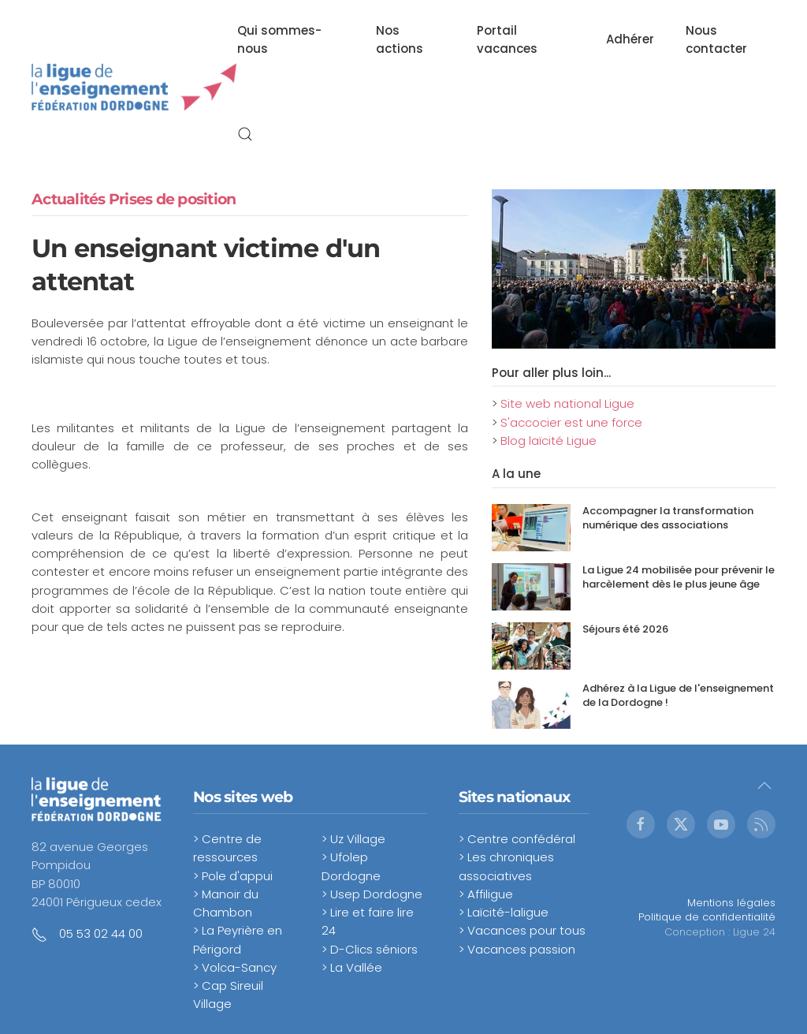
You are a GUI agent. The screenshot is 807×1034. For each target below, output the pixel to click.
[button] (245, 134)
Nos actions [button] (399, 39)
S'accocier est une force (571, 422)
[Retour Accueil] (134, 86)
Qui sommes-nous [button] (279, 39)
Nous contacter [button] (716, 39)
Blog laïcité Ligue (548, 440)
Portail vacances (507, 39)
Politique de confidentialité (706, 916)
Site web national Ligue (567, 403)
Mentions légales (731, 902)
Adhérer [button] (630, 39)
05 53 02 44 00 (101, 933)
